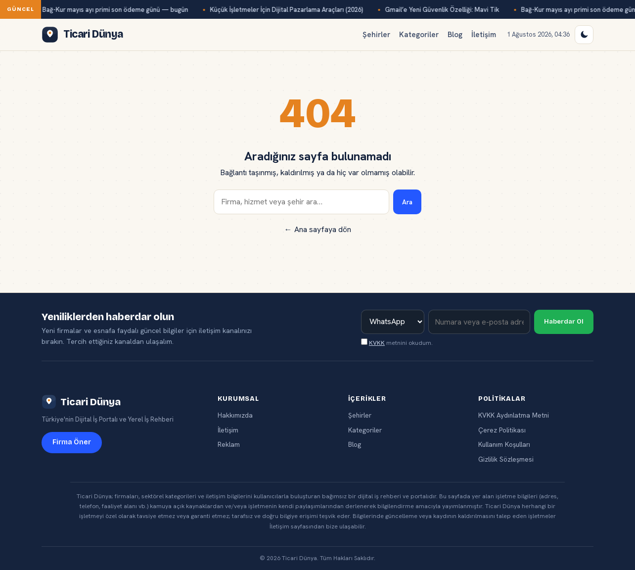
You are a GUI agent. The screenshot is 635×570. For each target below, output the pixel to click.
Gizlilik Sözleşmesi (506, 459)
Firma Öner (71, 442)
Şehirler (376, 35)
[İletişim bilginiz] (479, 322)
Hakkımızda (235, 415)
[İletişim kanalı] (392, 322)
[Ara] (301, 202)
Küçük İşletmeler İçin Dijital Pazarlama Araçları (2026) (288, 9)
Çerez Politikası (502, 430)
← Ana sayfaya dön (317, 229)
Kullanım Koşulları (504, 444)
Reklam (229, 444)
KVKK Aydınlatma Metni (513, 415)
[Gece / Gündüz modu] (584, 34)
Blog (455, 35)
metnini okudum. (397, 342)
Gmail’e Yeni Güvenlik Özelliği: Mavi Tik (444, 9)
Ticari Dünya (81, 401)
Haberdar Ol (564, 322)
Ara (407, 202)
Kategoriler (419, 35)
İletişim (483, 35)
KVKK (377, 343)
